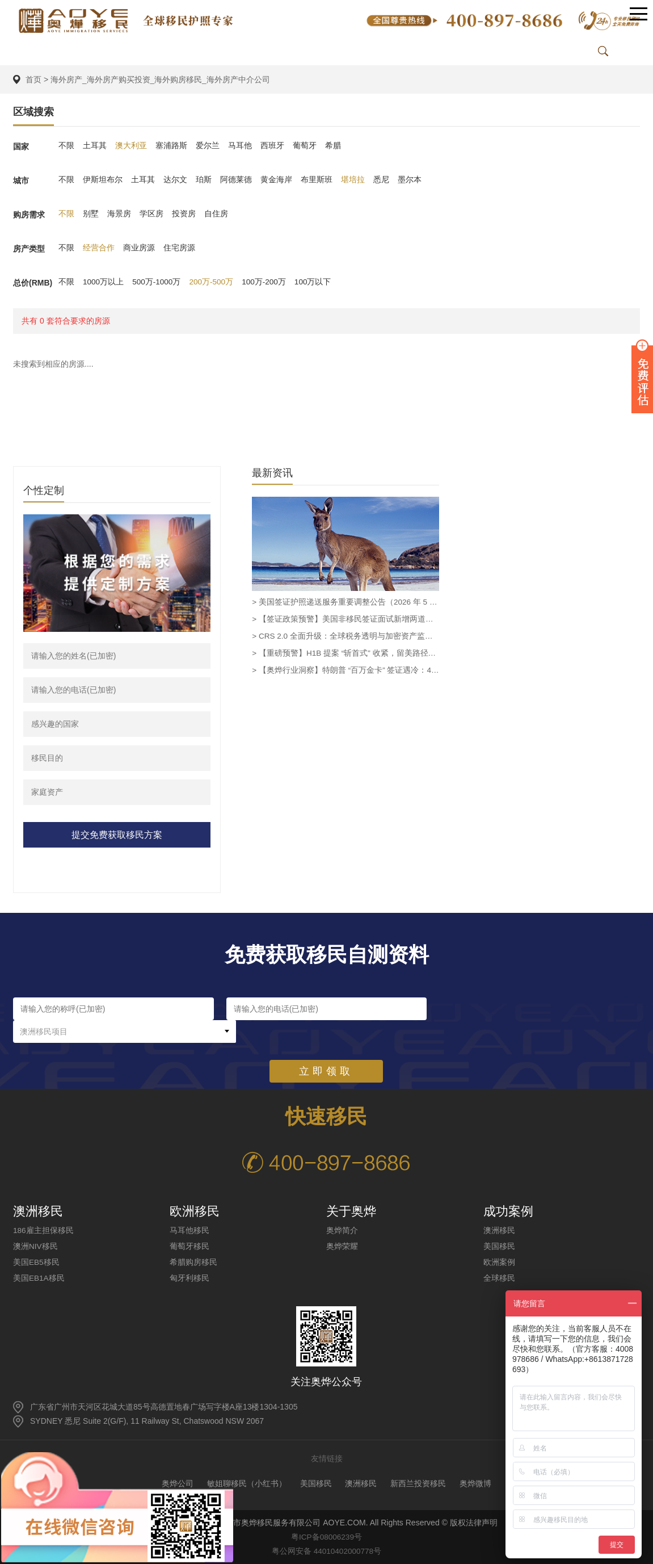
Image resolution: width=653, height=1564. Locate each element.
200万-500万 (213, 282)
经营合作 (99, 248)
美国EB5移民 (36, 1262)
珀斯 (204, 180)
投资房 (184, 214)
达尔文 (175, 180)
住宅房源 (179, 248)
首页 (33, 79)
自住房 (216, 214)
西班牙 (272, 146)
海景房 (119, 214)
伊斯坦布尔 (103, 180)
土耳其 (95, 146)
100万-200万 (267, 282)
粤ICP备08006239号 (326, 1536)
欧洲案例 (499, 1262)
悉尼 (381, 180)
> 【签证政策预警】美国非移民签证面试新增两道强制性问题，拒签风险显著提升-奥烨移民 (345, 619)
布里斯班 (316, 180)
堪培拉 (353, 180)
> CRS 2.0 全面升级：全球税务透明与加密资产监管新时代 (345, 636)
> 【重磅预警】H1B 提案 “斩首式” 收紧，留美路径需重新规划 (345, 653)
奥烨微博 (475, 1483)
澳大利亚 (131, 146)
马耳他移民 (189, 1230)
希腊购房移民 (193, 1262)
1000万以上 (103, 282)
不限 (66, 146)
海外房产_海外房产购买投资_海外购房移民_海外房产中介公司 (160, 79)
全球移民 (499, 1277)
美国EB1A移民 (39, 1277)
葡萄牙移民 (189, 1246)
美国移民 (499, 1246)
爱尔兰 (208, 146)
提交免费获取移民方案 (116, 835)
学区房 (151, 214)
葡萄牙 (305, 146)
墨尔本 (410, 180)
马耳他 (240, 146)
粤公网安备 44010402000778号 (326, 1550)
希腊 (333, 146)
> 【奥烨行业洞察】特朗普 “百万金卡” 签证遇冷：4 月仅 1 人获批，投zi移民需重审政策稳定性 (345, 670)
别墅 (91, 214)
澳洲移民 (499, 1230)
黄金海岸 (276, 180)
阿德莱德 (236, 180)
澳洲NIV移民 (35, 1246)
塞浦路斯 (171, 146)
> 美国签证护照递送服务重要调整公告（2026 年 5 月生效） (345, 602)
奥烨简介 (342, 1230)
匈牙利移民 (189, 1277)
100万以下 (316, 282)
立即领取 (326, 1048)
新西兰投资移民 (418, 1483)
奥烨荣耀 (342, 1246)
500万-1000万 (157, 282)
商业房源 (139, 248)
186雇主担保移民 (43, 1230)
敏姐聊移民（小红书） (247, 1483)
